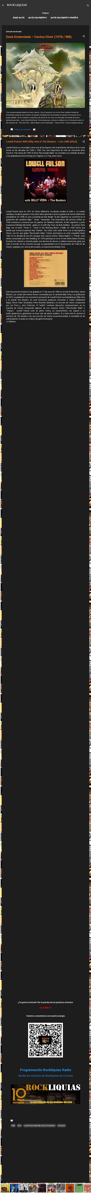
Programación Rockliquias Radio (45, 1070)
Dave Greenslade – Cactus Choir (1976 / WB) (39, 37)
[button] (83, 36)
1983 (13, 1126)
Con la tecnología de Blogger (45, 1187)
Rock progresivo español (64, 18)
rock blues (61, 1126)
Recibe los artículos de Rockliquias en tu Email (45, 1075)
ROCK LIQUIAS (17, 5)
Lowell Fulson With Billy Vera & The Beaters (39, 1126)
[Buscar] (88, 6)
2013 (19, 1126)
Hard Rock (18, 18)
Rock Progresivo (37, 18)
